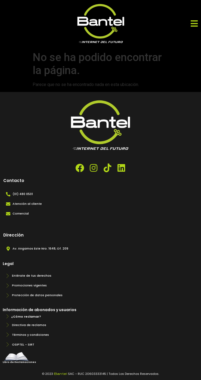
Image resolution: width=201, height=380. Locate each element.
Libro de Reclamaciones (19, 362)
